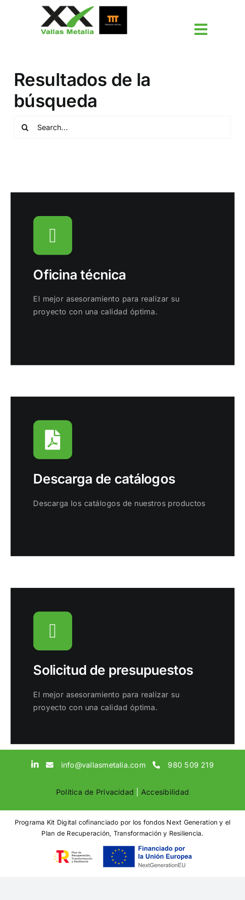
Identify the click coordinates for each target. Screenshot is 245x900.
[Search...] (122, 127)
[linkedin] (35, 764)
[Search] (25, 127)
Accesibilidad (165, 792)
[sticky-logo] (84, 8)
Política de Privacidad (95, 792)
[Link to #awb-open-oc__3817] (200, 29)
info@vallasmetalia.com (103, 764)
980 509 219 (191, 764)
